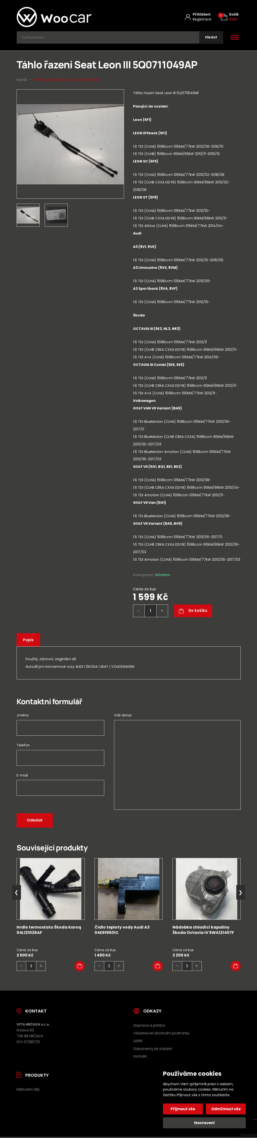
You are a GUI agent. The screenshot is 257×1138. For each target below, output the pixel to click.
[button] (80, 967)
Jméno (23, 716)
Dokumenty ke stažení (152, 1049)
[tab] (187, 144)
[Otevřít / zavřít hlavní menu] (235, 38)
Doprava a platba (149, 1026)
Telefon (23, 746)
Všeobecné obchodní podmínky (161, 1034)
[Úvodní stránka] (67, 17)
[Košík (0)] (230, 17)
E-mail (22, 776)
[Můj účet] (198, 17)
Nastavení (204, 1122)
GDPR (138, 1041)
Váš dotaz (123, 716)
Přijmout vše (183, 1108)
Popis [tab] (29, 640)
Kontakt (140, 1057)
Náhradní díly (28, 1090)
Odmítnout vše (225, 1108)
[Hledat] (210, 38)
